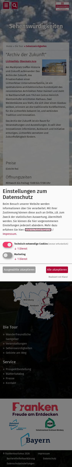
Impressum (9, 234)
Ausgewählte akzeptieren (19, 269)
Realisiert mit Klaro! (58, 277)
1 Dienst (20, 248)
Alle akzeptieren (57, 269)
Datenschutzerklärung (38, 229)
